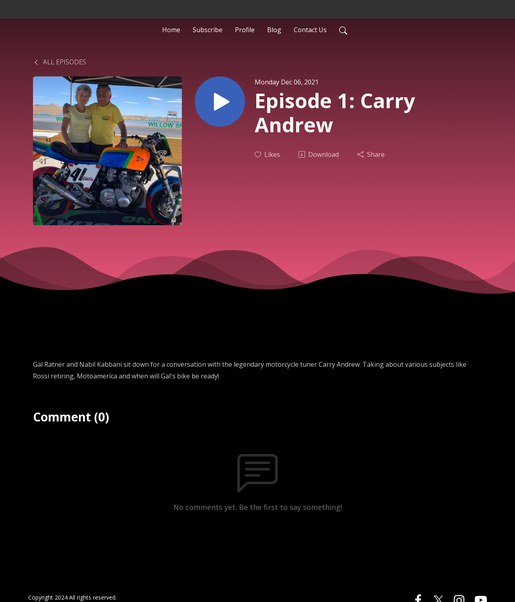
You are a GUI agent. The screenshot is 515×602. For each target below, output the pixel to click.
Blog (274, 29)
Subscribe (207, 29)
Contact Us (310, 29)
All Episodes (59, 62)
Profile (245, 29)
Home (171, 29)
